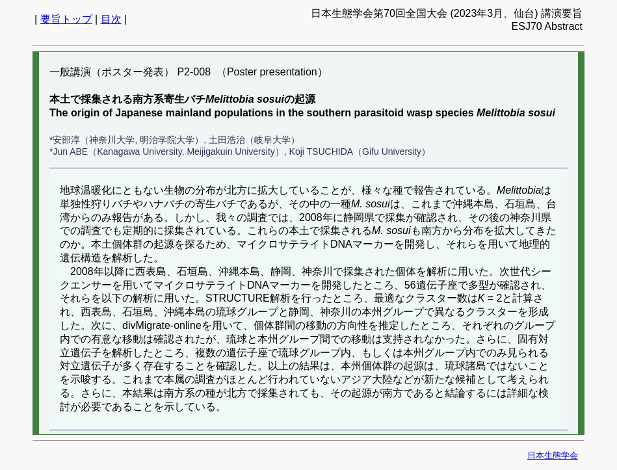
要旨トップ (66, 19)
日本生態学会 (552, 455)
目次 (111, 19)
